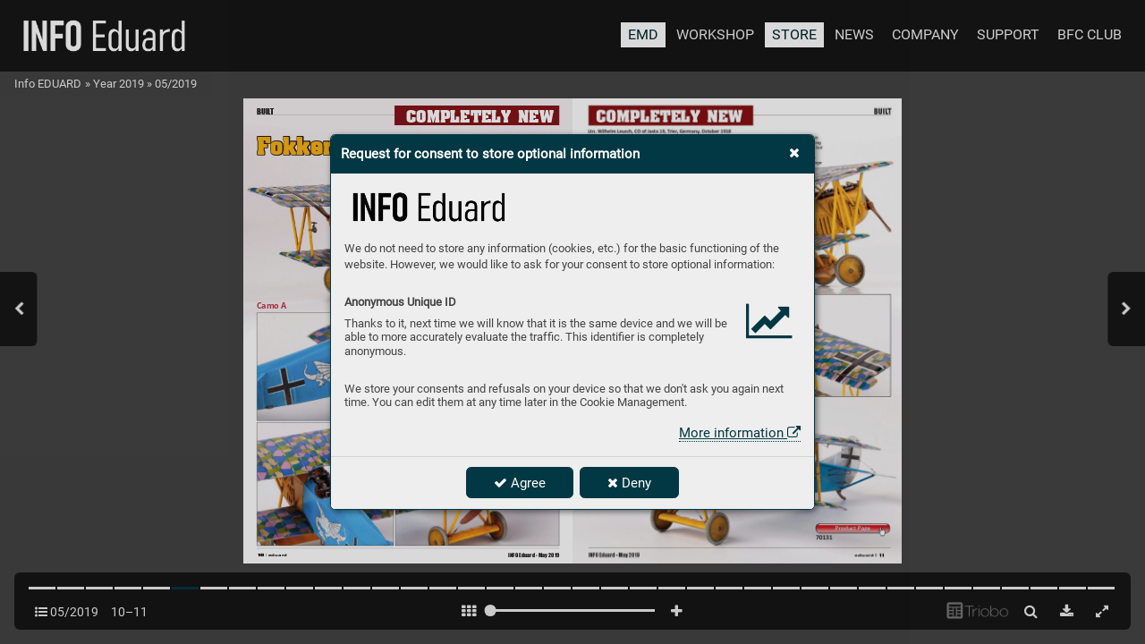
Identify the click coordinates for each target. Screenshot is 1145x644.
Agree (520, 483)
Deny (629, 483)
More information (740, 433)
